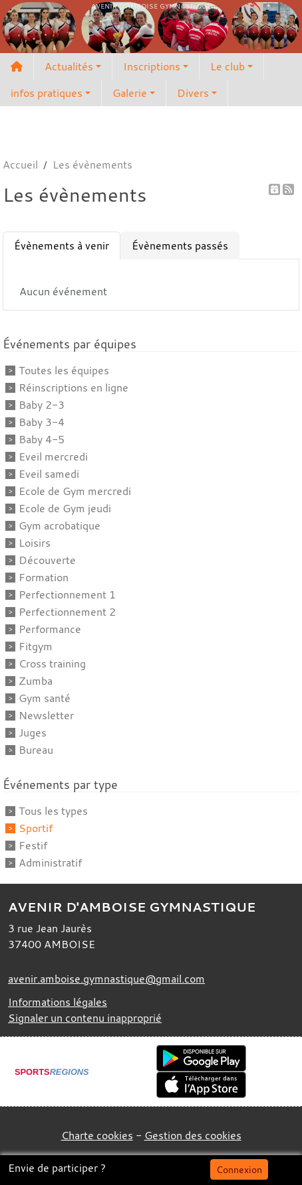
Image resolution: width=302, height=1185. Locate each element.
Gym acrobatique (59, 525)
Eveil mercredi (53, 456)
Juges (33, 732)
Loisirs (35, 542)
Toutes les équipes (64, 370)
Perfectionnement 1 (67, 594)
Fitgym (36, 646)
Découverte (47, 560)
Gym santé (45, 698)
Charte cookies (97, 1135)
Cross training (52, 663)
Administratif (50, 862)
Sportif (36, 828)
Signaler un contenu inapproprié (85, 1018)
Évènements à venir (61, 245)
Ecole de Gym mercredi (75, 491)
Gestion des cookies (192, 1135)
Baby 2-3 (42, 404)
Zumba (36, 680)
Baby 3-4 (42, 422)
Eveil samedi (49, 473)
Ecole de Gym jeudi (65, 508)
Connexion (239, 1169)
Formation (44, 577)
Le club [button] (227, 66)
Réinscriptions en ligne (73, 387)
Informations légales (57, 1002)
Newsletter (46, 715)
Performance (50, 629)
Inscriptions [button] (151, 66)
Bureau (36, 749)
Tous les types (53, 810)
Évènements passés (180, 245)
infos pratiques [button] (46, 93)
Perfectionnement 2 (67, 611)
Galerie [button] (129, 93)
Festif (33, 845)
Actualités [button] (69, 66)
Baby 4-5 (42, 439)
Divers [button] (193, 93)
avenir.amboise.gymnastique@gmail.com (106, 978)
